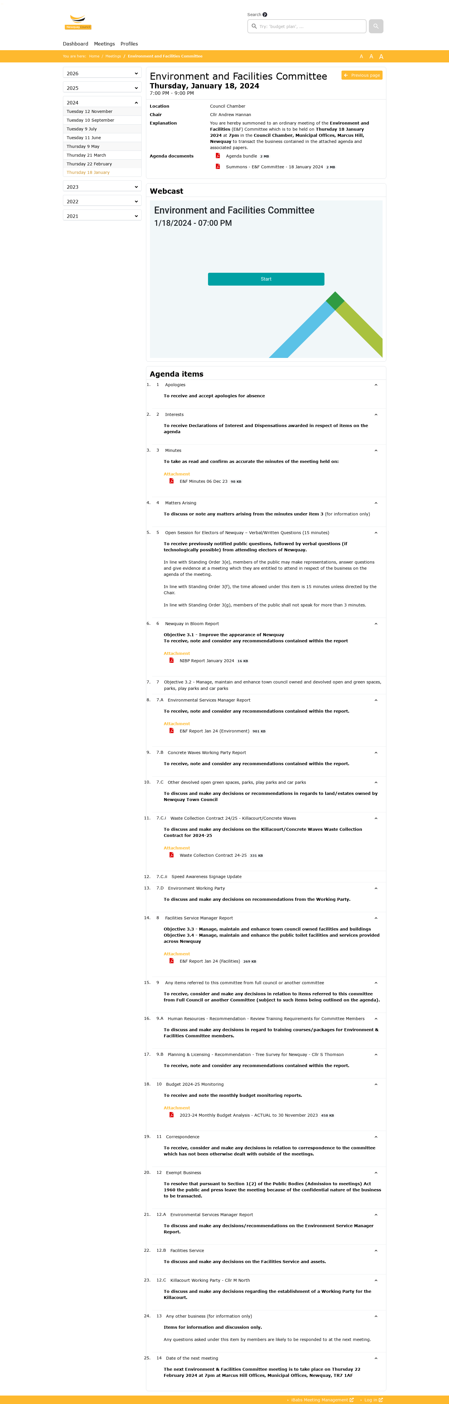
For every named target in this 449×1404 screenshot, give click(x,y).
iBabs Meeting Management (322, 1399)
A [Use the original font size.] (361, 56)
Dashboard (75, 43)
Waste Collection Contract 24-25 (217, 855)
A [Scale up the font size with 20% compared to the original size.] (371, 56)
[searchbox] (307, 26)
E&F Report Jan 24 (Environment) (218, 731)
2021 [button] (72, 216)
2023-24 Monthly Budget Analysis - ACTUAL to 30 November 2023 (253, 1115)
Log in (373, 1399)
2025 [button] (72, 88)
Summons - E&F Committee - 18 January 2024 (276, 166)
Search (254, 14)
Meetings (104, 43)
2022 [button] (72, 201)
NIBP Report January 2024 (210, 660)
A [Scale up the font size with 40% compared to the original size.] (381, 56)
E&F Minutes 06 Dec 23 (206, 481)
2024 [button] (72, 102)
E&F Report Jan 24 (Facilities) (214, 961)
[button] (376, 26)
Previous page (362, 75)
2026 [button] (72, 73)
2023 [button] (72, 187)
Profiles (129, 43)
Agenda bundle (243, 156)
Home (94, 56)
